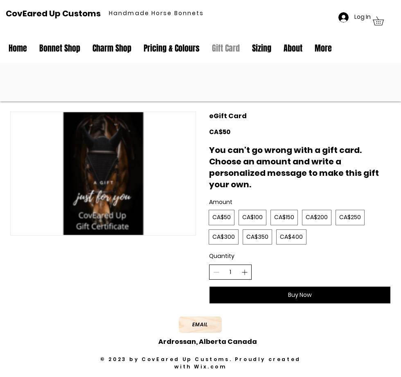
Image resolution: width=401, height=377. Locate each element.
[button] (382, 20)
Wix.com (210, 366)
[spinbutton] (230, 272)
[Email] (200, 324)
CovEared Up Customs (53, 13)
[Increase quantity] (244, 272)
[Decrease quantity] (216, 272)
